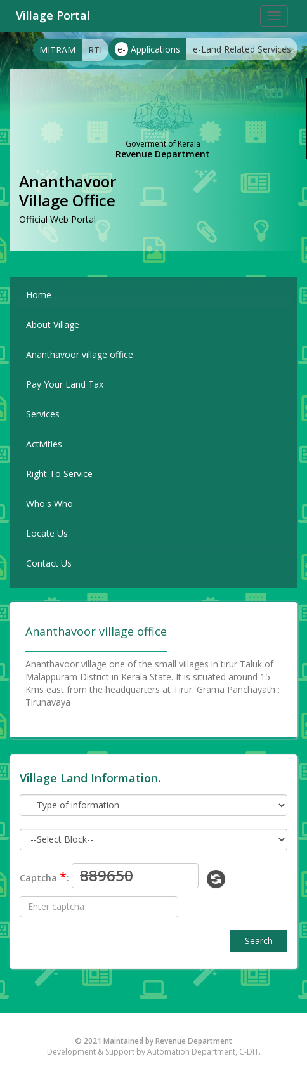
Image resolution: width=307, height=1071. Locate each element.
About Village (52, 325)
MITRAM (57, 50)
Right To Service (59, 474)
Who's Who (49, 503)
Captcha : (44, 876)
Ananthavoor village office (79, 354)
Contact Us (49, 563)
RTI (95, 50)
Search (259, 941)
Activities (44, 444)
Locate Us (47, 533)
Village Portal (53, 15)
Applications (147, 49)
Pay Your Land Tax (64, 384)
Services (43, 414)
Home (38, 295)
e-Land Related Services (242, 49)
